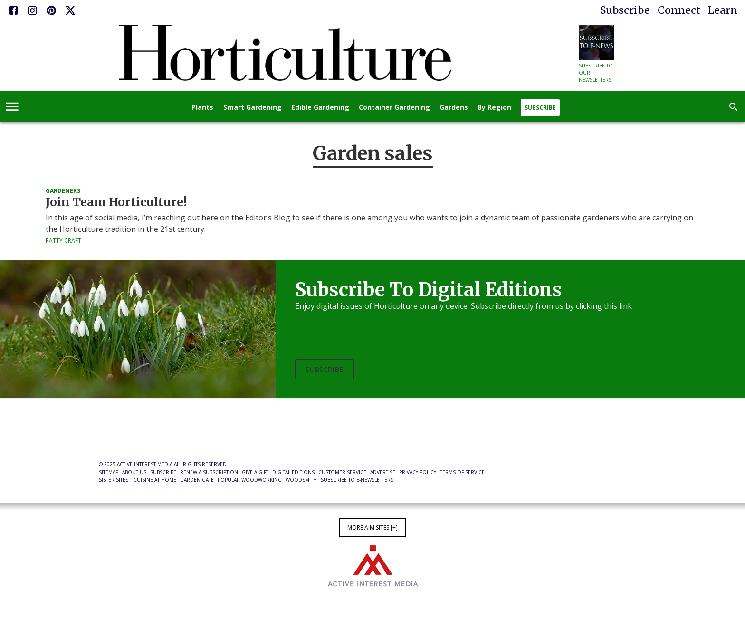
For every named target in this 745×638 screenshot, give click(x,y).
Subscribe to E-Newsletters (357, 479)
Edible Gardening (320, 107)
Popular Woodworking (250, 479)
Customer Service (342, 472)
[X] (70, 10)
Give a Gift (255, 472)
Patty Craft (63, 241)
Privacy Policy (417, 472)
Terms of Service (462, 472)
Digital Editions (293, 472)
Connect (679, 10)
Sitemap (108, 472)
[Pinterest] (51, 10)
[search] (733, 106)
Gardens (454, 107)
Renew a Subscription (209, 472)
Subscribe (625, 10)
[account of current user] (12, 107)
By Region (494, 107)
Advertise (382, 472)
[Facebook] (13, 10)
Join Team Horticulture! (116, 202)
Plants (202, 107)
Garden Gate (197, 479)
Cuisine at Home (155, 479)
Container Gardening (394, 107)
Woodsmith (301, 479)
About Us (134, 472)
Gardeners (63, 191)
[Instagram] (32, 10)
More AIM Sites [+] (372, 528)
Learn (722, 10)
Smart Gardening (253, 107)
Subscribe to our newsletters (596, 72)
